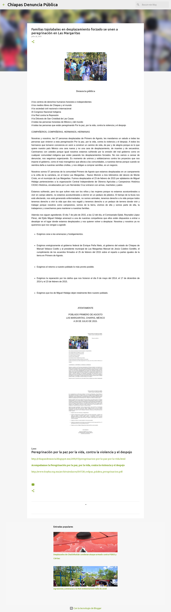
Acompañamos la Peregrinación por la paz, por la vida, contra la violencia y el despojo (78, 465)
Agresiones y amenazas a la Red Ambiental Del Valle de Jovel (80, 589)
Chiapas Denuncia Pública (32, 4)
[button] (33, 42)
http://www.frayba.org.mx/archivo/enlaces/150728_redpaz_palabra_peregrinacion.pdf (77, 471)
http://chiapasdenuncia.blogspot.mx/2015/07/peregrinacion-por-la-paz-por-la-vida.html (78, 458)
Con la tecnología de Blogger (85, 608)
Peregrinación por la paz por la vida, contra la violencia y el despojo (81, 452)
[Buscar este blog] (155, 4)
